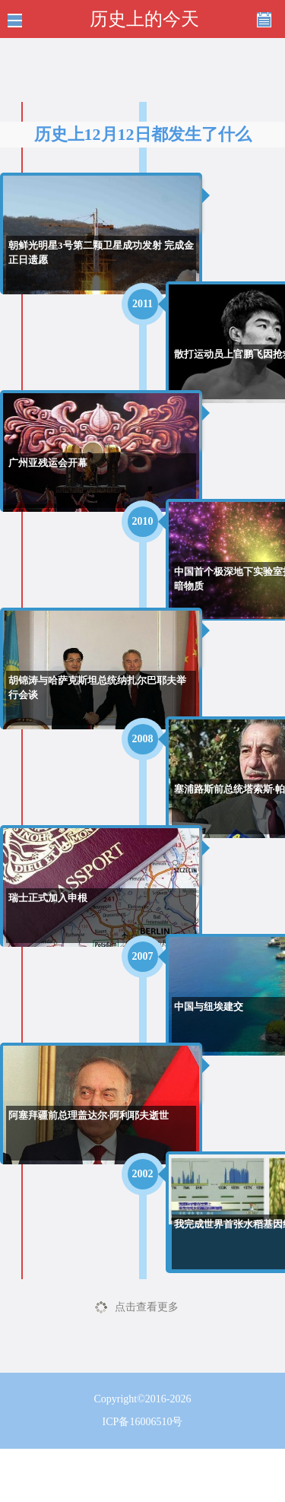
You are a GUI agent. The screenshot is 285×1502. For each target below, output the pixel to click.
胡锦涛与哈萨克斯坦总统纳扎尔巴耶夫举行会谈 (97, 688)
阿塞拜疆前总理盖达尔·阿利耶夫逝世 (88, 1115)
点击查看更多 (147, 1307)
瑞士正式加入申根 (47, 897)
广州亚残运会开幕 (47, 462)
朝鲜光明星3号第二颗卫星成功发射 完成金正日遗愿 (101, 253)
